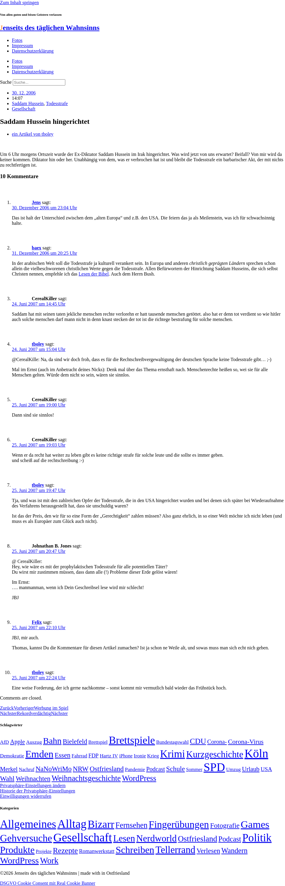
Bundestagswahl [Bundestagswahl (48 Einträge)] (172, 742)
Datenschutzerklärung (32, 50)
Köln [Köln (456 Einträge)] (256, 753)
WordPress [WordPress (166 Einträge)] (19, 860)
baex (36, 247)
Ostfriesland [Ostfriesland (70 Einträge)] (197, 838)
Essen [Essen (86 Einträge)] (62, 755)
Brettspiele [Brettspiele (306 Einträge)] (132, 740)
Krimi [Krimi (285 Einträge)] (172, 754)
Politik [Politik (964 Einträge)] (257, 838)
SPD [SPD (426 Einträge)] (214, 767)
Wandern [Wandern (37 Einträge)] (234, 851)
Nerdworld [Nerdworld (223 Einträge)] (156, 838)
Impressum (22, 45)
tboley (38, 344)
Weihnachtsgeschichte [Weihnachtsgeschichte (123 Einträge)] (86, 778)
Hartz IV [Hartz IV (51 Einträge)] (109, 756)
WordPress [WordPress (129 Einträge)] (139, 778)
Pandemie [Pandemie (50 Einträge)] (135, 769)
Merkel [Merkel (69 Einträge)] (9, 769)
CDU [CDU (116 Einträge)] (198, 741)
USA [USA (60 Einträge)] (266, 769)
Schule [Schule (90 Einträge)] (175, 769)
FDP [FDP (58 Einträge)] (93, 755)
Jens (36, 202)
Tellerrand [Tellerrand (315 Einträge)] (175, 849)
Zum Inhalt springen (19, 2)
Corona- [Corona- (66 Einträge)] (217, 741)
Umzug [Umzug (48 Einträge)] (233, 769)
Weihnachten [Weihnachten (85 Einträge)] (33, 778)
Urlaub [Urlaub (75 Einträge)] (250, 769)
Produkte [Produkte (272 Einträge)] (17, 849)
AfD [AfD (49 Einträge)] (4, 742)
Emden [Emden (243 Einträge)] (39, 754)
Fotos (17, 40)
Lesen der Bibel (94, 273)
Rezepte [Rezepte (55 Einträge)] (65, 850)
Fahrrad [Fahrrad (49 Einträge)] (79, 756)
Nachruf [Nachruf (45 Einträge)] (26, 769)
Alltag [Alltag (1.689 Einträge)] (71, 823)
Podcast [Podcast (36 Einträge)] (229, 839)
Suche (6, 82)
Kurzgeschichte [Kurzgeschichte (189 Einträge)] (214, 754)
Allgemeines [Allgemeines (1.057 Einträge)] (28, 824)
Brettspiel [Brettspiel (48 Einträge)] (98, 742)
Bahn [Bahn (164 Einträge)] (52, 741)
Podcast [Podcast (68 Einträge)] (155, 769)
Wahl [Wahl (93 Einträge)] (7, 778)
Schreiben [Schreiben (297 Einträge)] (134, 849)
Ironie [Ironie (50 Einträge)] (140, 756)
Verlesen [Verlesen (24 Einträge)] (208, 851)
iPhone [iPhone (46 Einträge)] (125, 756)
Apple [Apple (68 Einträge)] (17, 741)
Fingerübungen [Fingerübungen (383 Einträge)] (179, 824)
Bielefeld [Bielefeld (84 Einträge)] (75, 741)
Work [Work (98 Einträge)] (49, 860)
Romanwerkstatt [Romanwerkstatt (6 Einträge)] (96, 851)
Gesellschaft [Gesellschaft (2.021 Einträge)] (82, 837)
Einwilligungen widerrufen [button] (25, 796)
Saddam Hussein (28, 103)
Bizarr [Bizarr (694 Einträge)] (101, 824)
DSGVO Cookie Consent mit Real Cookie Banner (47, 883)
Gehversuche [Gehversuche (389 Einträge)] (26, 838)
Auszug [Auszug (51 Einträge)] (34, 742)
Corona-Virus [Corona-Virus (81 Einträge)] (246, 741)
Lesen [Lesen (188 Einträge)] (124, 838)
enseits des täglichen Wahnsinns (49, 27)
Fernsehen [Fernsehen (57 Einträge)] (131, 825)
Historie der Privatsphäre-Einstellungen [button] (37, 790)
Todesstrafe (57, 103)
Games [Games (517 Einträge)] (255, 824)
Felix (37, 622)
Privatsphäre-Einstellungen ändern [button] (33, 785)
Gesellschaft (23, 108)
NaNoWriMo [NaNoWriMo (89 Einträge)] (54, 769)
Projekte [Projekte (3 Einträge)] (44, 851)
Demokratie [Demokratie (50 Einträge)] (12, 756)
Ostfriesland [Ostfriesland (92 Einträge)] (107, 769)
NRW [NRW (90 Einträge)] (80, 769)
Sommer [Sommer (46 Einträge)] (194, 769)
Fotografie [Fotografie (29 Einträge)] (225, 825)
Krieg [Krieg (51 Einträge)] (153, 756)
